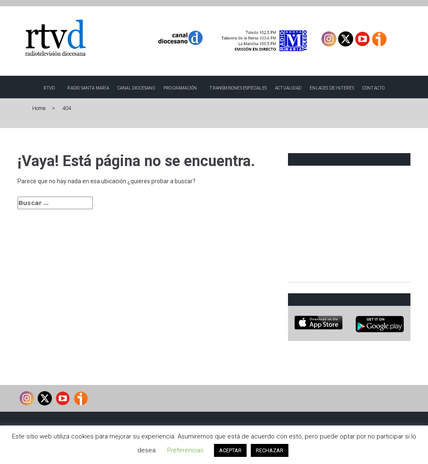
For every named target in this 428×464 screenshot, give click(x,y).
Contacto (373, 88)
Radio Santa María (88, 88)
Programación (180, 88)
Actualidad (288, 88)
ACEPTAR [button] (230, 450)
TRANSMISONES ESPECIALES (238, 88)
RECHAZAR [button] (269, 450)
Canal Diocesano (136, 88)
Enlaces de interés (332, 88)
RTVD (49, 88)
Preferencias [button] (185, 450)
